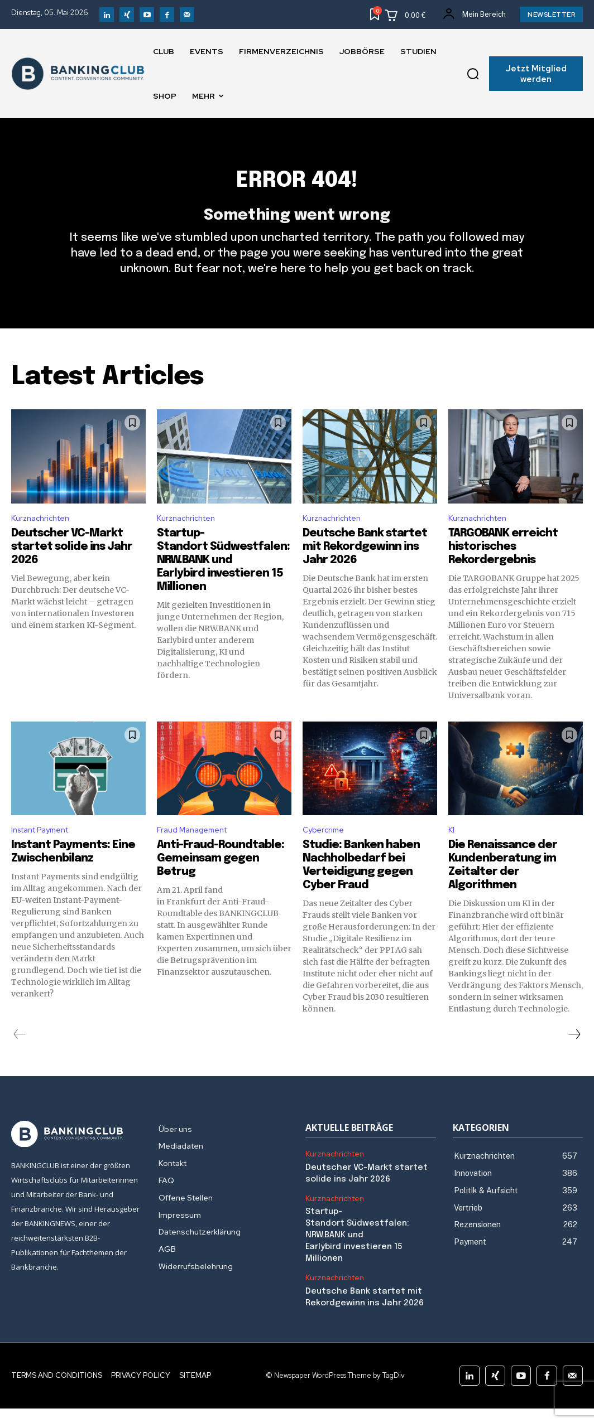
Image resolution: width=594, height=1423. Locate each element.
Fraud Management (197, 852)
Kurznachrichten (44, 538)
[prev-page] (19, 1057)
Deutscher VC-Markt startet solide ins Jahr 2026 (71, 567)
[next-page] (574, 1057)
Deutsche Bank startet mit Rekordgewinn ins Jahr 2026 (365, 567)
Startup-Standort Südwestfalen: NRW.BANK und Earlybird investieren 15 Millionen (223, 580)
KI (452, 852)
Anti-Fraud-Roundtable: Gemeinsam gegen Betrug (220, 882)
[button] (473, 73)
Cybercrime (325, 852)
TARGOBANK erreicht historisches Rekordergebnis (503, 567)
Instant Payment (45, 852)
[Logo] (76, 1157)
